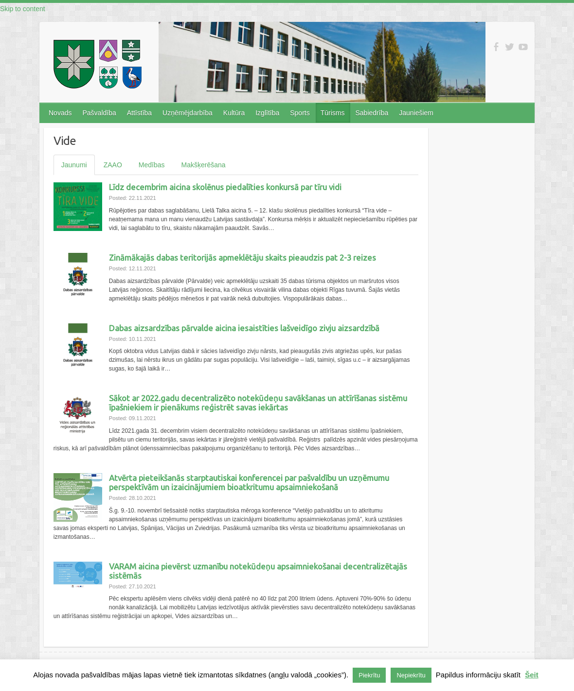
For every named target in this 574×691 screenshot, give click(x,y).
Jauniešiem (416, 113)
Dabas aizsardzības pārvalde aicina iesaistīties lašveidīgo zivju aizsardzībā (244, 328)
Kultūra (234, 113)
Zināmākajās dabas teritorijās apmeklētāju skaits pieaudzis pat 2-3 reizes (242, 257)
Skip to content (22, 9)
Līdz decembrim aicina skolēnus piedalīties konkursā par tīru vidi (225, 187)
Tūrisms (333, 113)
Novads (60, 113)
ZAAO (113, 165)
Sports (299, 113)
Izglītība (267, 113)
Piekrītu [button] (369, 675)
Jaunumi (74, 165)
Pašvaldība (99, 113)
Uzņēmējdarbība (187, 113)
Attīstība (139, 113)
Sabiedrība (371, 113)
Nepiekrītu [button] (410, 675)
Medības (152, 165)
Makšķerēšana (203, 165)
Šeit (531, 675)
